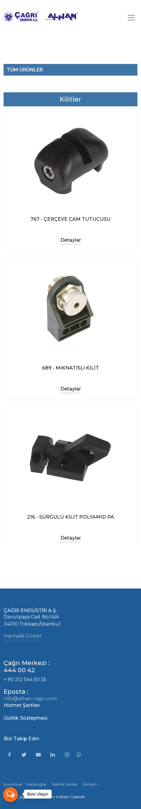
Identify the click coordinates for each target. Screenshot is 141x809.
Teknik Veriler (64, 784)
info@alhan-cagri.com (30, 698)
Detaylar (70, 240)
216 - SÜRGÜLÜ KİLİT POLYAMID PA (70, 517)
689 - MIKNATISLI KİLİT (70, 368)
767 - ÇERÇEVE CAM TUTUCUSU (70, 219)
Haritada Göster (23, 636)
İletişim (90, 784)
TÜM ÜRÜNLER (25, 70)
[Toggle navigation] (131, 18)
